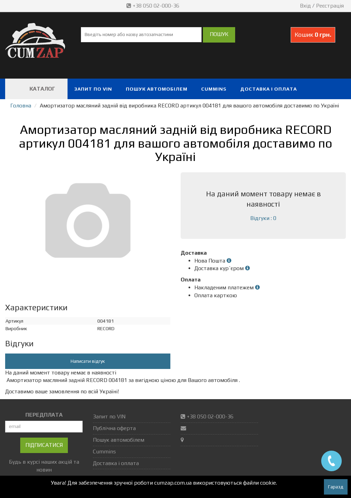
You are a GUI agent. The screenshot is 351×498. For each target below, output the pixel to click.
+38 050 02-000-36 (153, 5)
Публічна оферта (114, 428)
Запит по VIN (93, 89)
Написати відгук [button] (88, 361)
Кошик (312, 34)
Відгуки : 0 (263, 218)
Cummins (214, 89)
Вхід (305, 5)
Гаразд (335, 486)
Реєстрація (330, 5)
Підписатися (44, 445)
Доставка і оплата (268, 89)
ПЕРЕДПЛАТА (44, 415)
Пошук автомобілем (156, 89)
